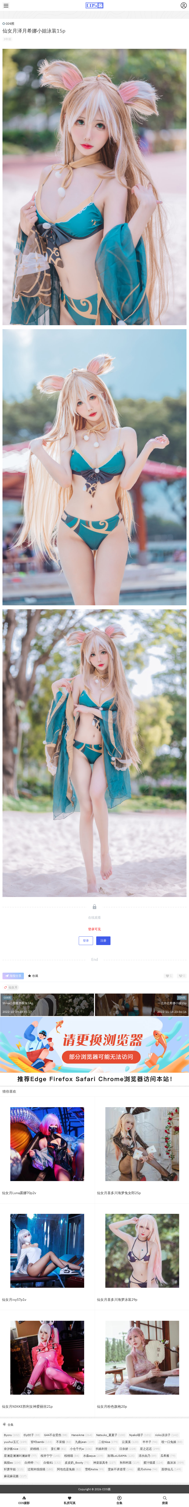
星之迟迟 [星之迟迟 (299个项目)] (150, 1449)
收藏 (33, 976)
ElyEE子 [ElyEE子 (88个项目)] (32, 1435)
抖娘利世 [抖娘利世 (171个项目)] (105, 1449)
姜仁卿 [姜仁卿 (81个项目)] (58, 1449)
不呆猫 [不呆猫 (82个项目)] (63, 1442)
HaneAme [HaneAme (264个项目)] (81, 1435)
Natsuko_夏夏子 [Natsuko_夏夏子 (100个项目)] (110, 1435)
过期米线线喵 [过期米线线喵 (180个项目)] (40, 1469)
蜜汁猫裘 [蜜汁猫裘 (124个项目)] (153, 1462)
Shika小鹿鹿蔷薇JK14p (17, 1003)
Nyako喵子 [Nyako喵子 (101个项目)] (140, 1435)
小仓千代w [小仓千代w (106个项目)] (81, 1449)
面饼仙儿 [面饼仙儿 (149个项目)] (171, 1469)
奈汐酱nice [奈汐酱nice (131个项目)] (15, 1449)
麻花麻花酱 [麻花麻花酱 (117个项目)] (15, 1476)
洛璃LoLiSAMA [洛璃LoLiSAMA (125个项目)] (121, 1455)
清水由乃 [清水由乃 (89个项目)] (148, 1455)
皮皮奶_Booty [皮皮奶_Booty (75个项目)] (77, 1462)
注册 (103, 940)
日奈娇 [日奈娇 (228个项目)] (127, 1449)
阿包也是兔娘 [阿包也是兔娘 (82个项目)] (69, 1469)
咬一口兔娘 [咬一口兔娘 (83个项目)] (171, 1442)
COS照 (8, 23)
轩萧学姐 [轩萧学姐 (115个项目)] (14, 1469)
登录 (86, 940)
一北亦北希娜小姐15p (172, 1003)
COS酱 (106, 1489)
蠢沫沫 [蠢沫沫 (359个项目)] (175, 1462)
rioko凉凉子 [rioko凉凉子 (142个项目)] (166, 1435)
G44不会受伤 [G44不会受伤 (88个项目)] (55, 1435)
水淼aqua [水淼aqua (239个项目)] (93, 1455)
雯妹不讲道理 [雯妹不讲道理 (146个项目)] (120, 1469)
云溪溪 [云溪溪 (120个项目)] (130, 1442)
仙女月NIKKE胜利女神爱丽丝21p (27, 1406)
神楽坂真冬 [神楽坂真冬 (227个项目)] (104, 1462)
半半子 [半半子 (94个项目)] (150, 1442)
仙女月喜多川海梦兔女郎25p (119, 1193)
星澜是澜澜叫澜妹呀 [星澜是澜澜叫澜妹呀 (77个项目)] (20, 1455)
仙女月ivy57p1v (14, 1299)
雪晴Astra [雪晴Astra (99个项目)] (94, 1469)
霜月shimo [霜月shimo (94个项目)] (147, 1469)
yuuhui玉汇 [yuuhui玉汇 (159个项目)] (15, 1442)
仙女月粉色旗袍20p (112, 1406)
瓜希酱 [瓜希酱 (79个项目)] (167, 1455)
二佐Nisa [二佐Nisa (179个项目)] (108, 1442)
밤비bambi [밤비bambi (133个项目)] (41, 1442)
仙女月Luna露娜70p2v (19, 1193)
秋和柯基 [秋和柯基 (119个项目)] (130, 1462)
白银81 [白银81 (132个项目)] (52, 1462)
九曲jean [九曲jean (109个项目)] (84, 1442)
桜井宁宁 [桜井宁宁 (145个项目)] (50, 1455)
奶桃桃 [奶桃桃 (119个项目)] (38, 1449)
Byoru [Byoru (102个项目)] (12, 1435)
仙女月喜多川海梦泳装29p (117, 1299)
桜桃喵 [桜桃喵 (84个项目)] (71, 1455)
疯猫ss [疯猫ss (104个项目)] (12, 1462)
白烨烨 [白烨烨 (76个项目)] (32, 1462)
